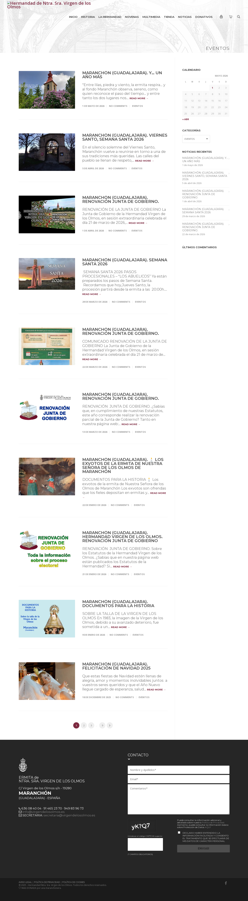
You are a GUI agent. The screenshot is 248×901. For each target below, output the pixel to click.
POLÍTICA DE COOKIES (73, 882)
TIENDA (169, 17)
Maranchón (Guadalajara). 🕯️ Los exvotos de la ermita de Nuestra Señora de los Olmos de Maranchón (123, 465)
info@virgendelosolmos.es (44, 812)
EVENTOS (137, 106)
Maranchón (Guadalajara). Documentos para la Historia (118, 603)
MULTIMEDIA (151, 17)
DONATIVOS (204, 17)
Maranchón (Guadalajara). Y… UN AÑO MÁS (122, 74)
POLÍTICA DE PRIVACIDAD (47, 882)
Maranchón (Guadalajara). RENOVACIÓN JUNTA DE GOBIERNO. (120, 199)
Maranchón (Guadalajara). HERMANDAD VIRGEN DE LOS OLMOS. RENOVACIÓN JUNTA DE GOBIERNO (122, 536)
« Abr (185, 119)
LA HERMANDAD (109, 17)
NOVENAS (132, 17)
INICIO (73, 17)
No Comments (118, 106)
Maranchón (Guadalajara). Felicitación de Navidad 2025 (116, 666)
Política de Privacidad (213, 822)
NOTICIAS (185, 17)
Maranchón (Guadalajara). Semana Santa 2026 (124, 262)
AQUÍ (208, 827)
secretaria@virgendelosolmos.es (69, 815)
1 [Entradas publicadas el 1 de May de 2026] (212, 87)
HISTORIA (88, 17)
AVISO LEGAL (25, 882)
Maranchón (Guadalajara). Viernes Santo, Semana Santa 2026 (124, 137)
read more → (139, 98)
